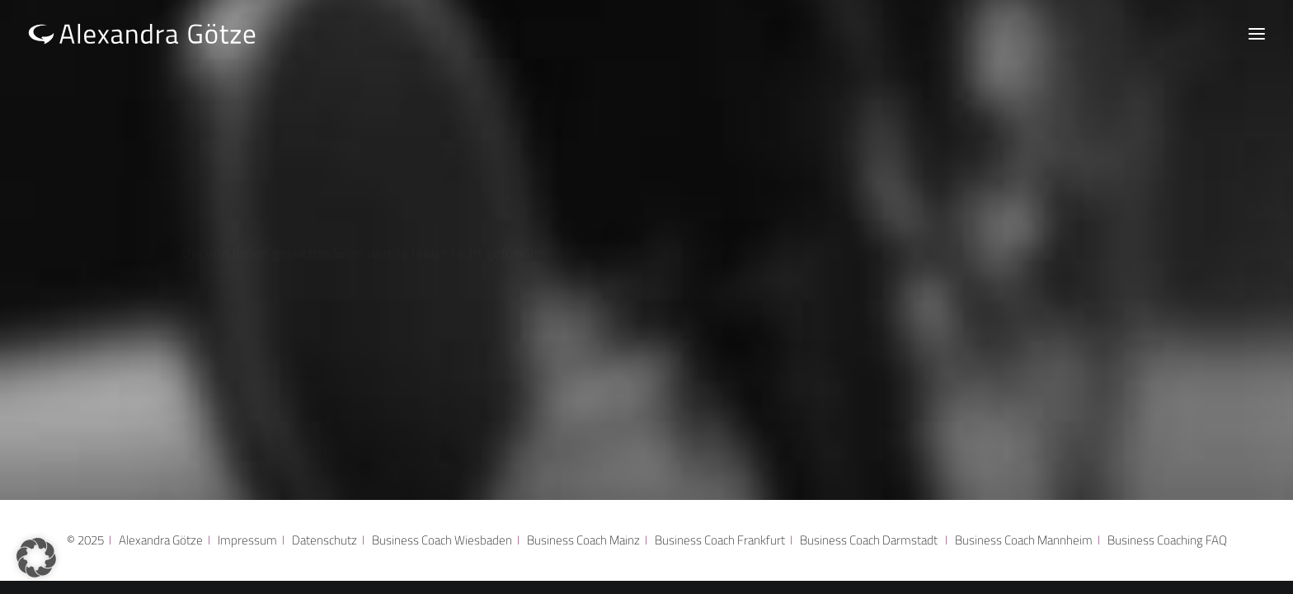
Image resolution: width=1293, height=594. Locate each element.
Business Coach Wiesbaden (442, 539)
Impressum (247, 539)
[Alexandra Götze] (142, 33)
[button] (36, 557)
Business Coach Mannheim (1026, 539)
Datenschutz (324, 539)
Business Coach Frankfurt (720, 539)
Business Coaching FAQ (1167, 539)
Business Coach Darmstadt (869, 539)
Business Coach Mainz (583, 539)
